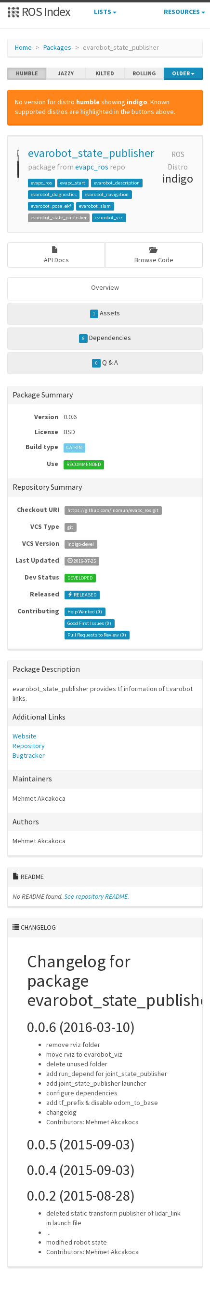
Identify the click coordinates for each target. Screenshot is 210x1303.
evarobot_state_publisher (91, 152)
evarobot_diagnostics (54, 194)
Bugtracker (29, 755)
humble (27, 73)
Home (23, 47)
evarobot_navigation (107, 194)
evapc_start (72, 183)
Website (25, 736)
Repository (29, 745)
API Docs (56, 255)
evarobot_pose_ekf (51, 206)
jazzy (66, 73)
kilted (104, 73)
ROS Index (38, 11)
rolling (144, 73)
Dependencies (105, 338)
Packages (57, 47)
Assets (105, 313)
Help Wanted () (84, 612)
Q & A (105, 363)
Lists (105, 11)
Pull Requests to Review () (96, 635)
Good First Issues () (89, 623)
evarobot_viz (109, 217)
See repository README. (96, 896)
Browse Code (153, 255)
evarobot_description (117, 183)
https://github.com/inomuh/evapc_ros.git (112, 510)
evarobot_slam (95, 206)
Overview (105, 287)
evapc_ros (91, 166)
